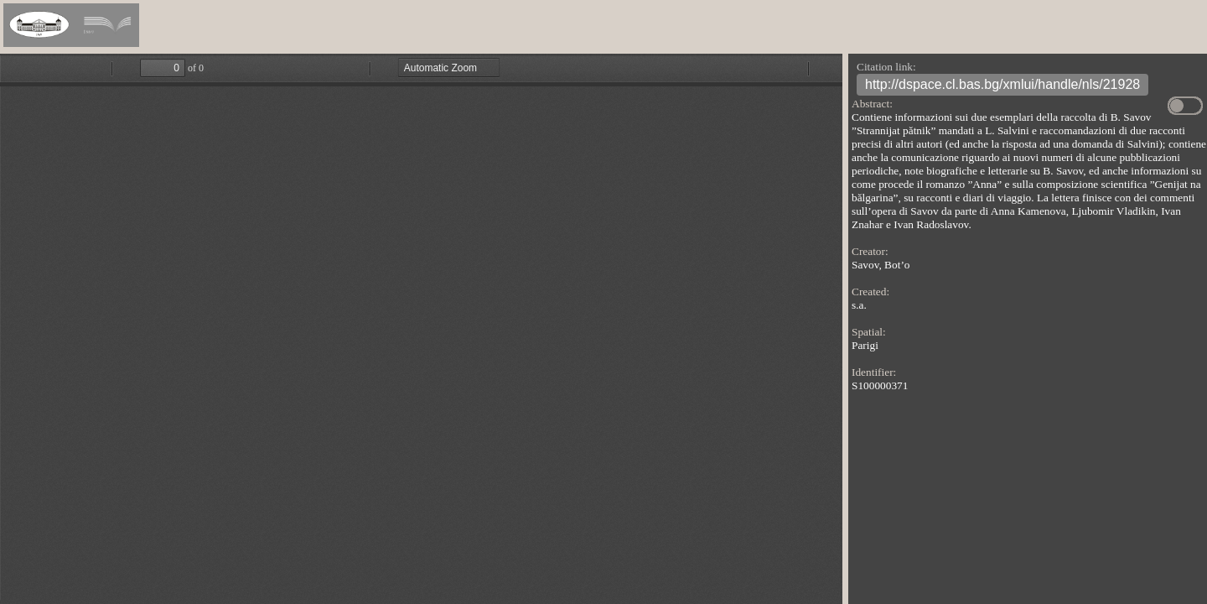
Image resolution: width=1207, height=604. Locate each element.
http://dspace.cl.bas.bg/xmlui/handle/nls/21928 (1002, 86)
